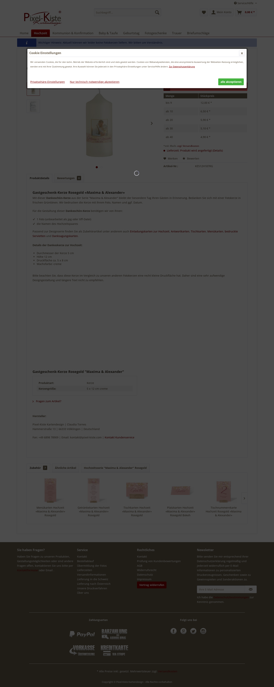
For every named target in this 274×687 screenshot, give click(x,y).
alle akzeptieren (231, 82)
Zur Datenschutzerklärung (182, 66)
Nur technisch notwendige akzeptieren (94, 82)
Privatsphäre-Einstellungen (47, 82)
